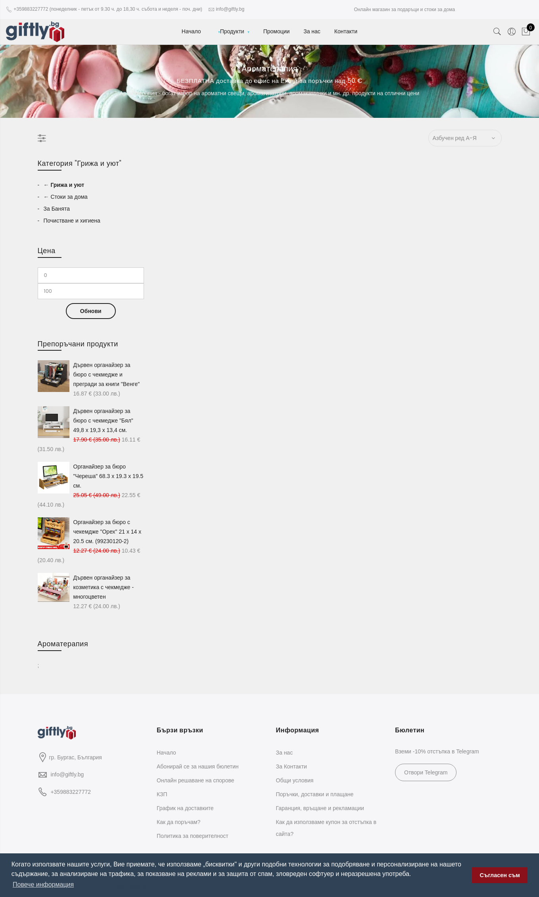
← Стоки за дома (66, 197)
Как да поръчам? (178, 822)
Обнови (91, 311)
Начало (191, 31)
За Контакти (291, 766)
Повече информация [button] (43, 884)
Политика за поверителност (192, 836)
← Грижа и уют (64, 185)
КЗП (162, 794)
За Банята (57, 209)
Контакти (345, 31)
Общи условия (295, 780)
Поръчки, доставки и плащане (315, 794)
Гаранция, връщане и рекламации (320, 808)
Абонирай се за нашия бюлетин (197, 766)
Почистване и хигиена (72, 220)
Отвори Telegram (425, 772)
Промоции (276, 31)
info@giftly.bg (67, 774)
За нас (311, 31)
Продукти (232, 31)
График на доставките (185, 808)
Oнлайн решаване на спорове (195, 780)
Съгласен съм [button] (500, 875)
